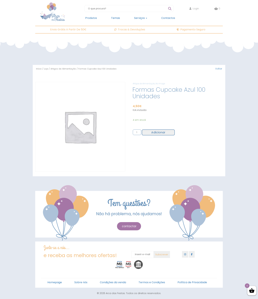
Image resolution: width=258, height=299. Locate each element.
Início (39, 68)
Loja (46, 68)
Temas (115, 18)
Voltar (218, 68)
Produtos (91, 18)
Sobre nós (80, 282)
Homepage (54, 282)
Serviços (140, 18)
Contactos (168, 18)
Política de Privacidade (192, 282)
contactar (129, 226)
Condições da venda (113, 282)
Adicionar (158, 132)
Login (194, 8)
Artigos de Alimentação (63, 68)
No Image (160, 83)
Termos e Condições (152, 282)
